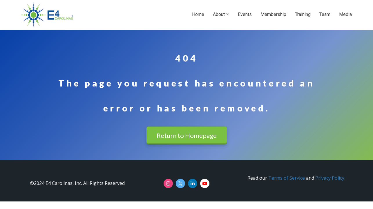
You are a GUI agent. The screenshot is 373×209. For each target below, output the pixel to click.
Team (324, 14)
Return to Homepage (187, 135)
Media (345, 14)
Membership (273, 14)
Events (245, 14)
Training (303, 14)
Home (198, 14)
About (219, 14)
